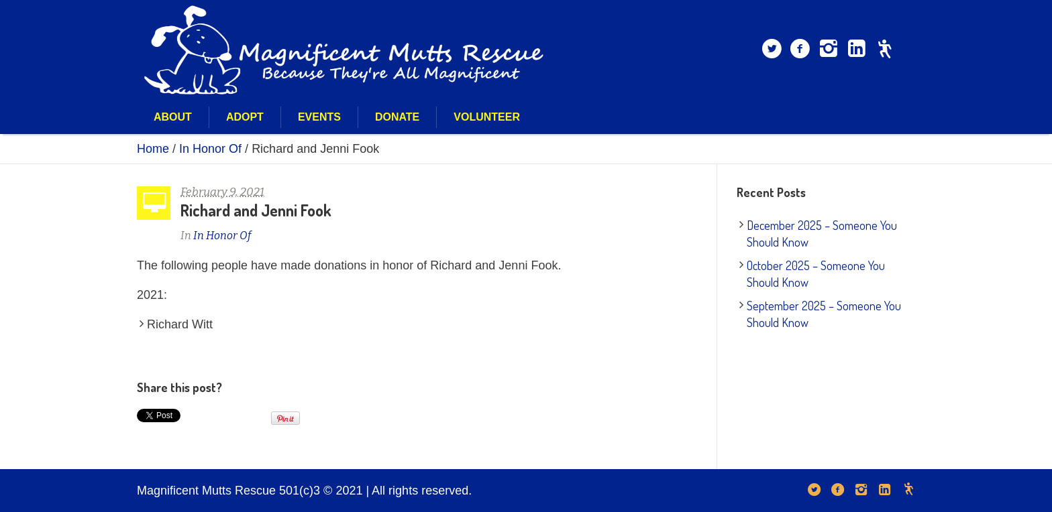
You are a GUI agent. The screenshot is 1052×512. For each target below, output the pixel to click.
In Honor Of (210, 148)
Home (153, 148)
